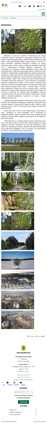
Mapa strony (13, 409)
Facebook (10, 384)
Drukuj (39, 336)
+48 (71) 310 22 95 (24, 377)
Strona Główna (4, 18)
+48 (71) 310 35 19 (24, 375)
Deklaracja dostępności (16, 412)
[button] (23, 142)
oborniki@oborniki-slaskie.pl (25, 379)
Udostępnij (32, 336)
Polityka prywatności (15, 414)
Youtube (23, 384)
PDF (45, 336)
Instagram (16, 384)
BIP (4, 384)
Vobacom (44, 421)
